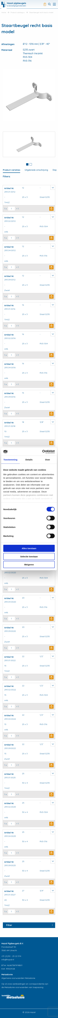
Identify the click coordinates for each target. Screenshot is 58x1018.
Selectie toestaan (29, 556)
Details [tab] (29, 459)
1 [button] (27, 164)
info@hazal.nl (7, 959)
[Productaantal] (11, 208)
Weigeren (29, 564)
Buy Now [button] (51, 209)
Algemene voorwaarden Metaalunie (18, 978)
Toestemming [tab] (10, 459)
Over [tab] (47, 459)
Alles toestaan (29, 548)
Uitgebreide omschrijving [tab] (36, 170)
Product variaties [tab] (11, 170)
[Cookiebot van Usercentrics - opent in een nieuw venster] (42, 452)
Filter (9, 925)
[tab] (27, 165)
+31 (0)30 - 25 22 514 (11, 956)
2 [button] (31, 164)
